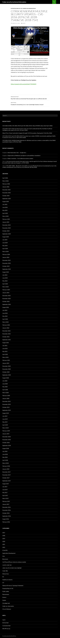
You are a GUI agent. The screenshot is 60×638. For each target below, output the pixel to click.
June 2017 (5, 489)
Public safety (5, 591)
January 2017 (5, 504)
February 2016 (6, 522)
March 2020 (5, 392)
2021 (3, 544)
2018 (3, 535)
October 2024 (5, 231)
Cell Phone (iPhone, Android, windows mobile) (14, 562)
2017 (3, 532)
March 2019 (5, 428)
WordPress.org (6, 628)
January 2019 (5, 433)
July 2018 (4, 451)
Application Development (8, 553)
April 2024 (5, 248)
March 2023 (5, 286)
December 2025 (6, 189)
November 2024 (6, 228)
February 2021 (6, 360)
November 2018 (6, 439)
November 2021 (6, 333)
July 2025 (4, 204)
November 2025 (6, 192)
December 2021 (6, 331)
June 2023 (5, 278)
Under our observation (29, 8)
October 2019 (5, 407)
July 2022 (4, 310)
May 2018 (4, 457)
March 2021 (5, 357)
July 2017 (4, 486)
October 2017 (5, 478)
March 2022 (5, 322)
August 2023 (5, 272)
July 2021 (4, 345)
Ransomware (5, 594)
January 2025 (5, 222)
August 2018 (5, 448)
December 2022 (6, 295)
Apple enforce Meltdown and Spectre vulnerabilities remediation (24, 155)
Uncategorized (6, 603)
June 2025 (5, 207)
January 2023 (5, 292)
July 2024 (4, 239)
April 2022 (5, 319)
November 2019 (6, 404)
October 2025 (5, 195)
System (4, 600)
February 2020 (6, 395)
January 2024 (5, 257)
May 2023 (4, 281)
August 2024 (5, 236)
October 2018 (5, 442)
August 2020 (5, 378)
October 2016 (5, 513)
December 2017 (6, 472)
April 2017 (5, 495)
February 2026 (6, 184)
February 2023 (6, 289)
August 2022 (5, 307)
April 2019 (5, 425)
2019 (3, 538)
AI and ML (5, 550)
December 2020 (6, 366)
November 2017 (6, 475)
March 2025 (5, 216)
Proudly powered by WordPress (9, 636)
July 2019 (4, 416)
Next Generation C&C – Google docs (17, 152)
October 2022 (5, 301)
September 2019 (6, 410)
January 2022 (5, 328)
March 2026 (5, 181)
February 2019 (6, 430)
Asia (3, 556)
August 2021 (5, 342)
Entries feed (5, 622)
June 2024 (5, 242)
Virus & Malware (6, 609)
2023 (3, 547)
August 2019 (5, 413)
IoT (3, 582)
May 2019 (4, 422)
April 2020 (5, 389)
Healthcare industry (7, 579)
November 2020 (6, 369)
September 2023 (6, 269)
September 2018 (6, 445)
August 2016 (5, 519)
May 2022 (4, 316)
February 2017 (6, 501)
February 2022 (6, 325)
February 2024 (6, 254)
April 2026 (5, 178)
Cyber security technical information (14, 2)
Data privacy (5, 573)
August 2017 (5, 483)
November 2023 (6, 263)
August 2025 (5, 201)
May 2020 (4, 386)
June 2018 (5, 454)
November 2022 (6, 298)
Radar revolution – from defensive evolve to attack (20, 158)
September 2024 (6, 234)
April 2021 (5, 354)
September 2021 (6, 339)
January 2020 (5, 398)
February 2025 (6, 219)
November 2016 (6, 510)
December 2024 (6, 225)
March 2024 (5, 251)
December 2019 (6, 401)
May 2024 (4, 245)
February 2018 (6, 466)
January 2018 (5, 469)
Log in (3, 619)
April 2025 (5, 213)
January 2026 (5, 186)
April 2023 (5, 283)
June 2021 (5, 348)
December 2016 (6, 507)
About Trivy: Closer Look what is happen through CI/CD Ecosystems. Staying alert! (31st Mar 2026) (27, 133)
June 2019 (5, 419)
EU (3, 576)
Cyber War (5, 571)
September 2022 (6, 304)
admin (23, 23)
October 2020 (5, 372)
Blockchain (5, 559)
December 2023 (6, 260)
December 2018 (6, 436)
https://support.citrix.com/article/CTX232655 (23, 84)
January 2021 (5, 363)
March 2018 (5, 463)
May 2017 (4, 492)
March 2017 (5, 498)
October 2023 (5, 266)
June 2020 (5, 383)
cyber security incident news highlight (12, 568)
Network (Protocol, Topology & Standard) (12, 585)
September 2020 (6, 375)
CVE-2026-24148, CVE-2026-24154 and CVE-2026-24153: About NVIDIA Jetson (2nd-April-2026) (27, 125)
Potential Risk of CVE (16, 8)
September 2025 (6, 198)
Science (4, 597)
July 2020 (4, 381)
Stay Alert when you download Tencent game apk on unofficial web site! (30, 97)
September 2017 (6, 480)
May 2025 (4, 210)
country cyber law (7, 565)
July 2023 (4, 275)
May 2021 (4, 351)
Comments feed (6, 625)
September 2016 (6, 516)
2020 (3, 541)
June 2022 (5, 313)
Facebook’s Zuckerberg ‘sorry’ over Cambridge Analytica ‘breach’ (30, 103)
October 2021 (5, 336)
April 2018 (5, 460)
